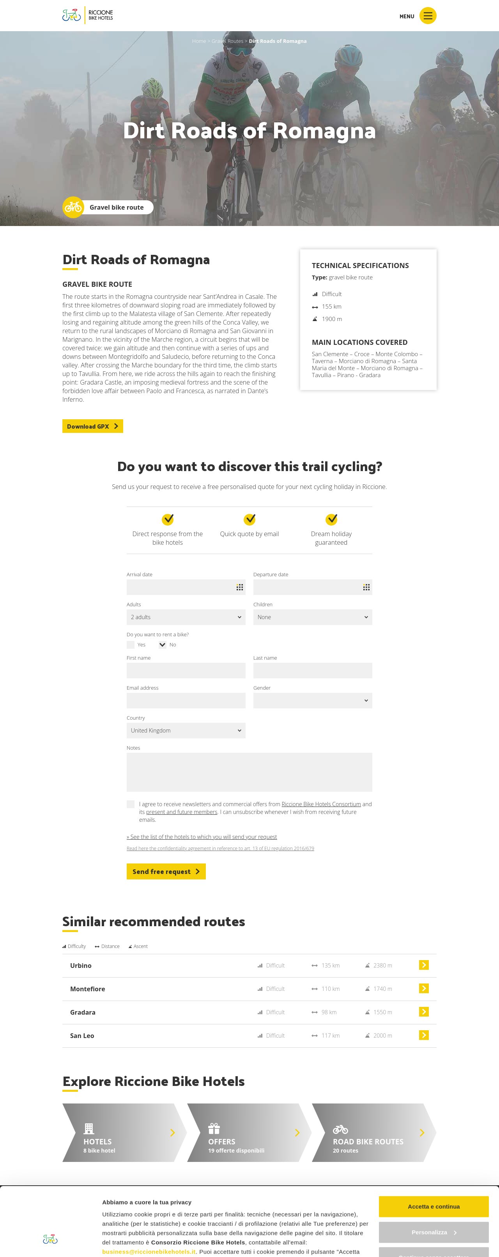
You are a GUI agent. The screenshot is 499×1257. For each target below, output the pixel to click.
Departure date (270, 574)
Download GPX (93, 426)
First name (139, 657)
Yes (141, 644)
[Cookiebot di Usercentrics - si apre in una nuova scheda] (50, 1242)
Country (136, 717)
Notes (133, 747)
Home (199, 40)
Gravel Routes (227, 40)
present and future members (182, 812)
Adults (134, 604)
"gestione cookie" (286, 1221)
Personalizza (434, 1173)
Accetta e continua (434, 1147)
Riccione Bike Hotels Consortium (321, 804)
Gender (262, 687)
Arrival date (139, 574)
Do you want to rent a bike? (158, 634)
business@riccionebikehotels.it (149, 1193)
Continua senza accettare (434, 1198)
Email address (142, 687)
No (173, 644)
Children (263, 604)
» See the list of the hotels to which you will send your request (202, 836)
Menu (418, 15)
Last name (265, 657)
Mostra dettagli (123, 1241)
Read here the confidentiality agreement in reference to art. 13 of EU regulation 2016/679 (220, 849)
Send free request (166, 871)
